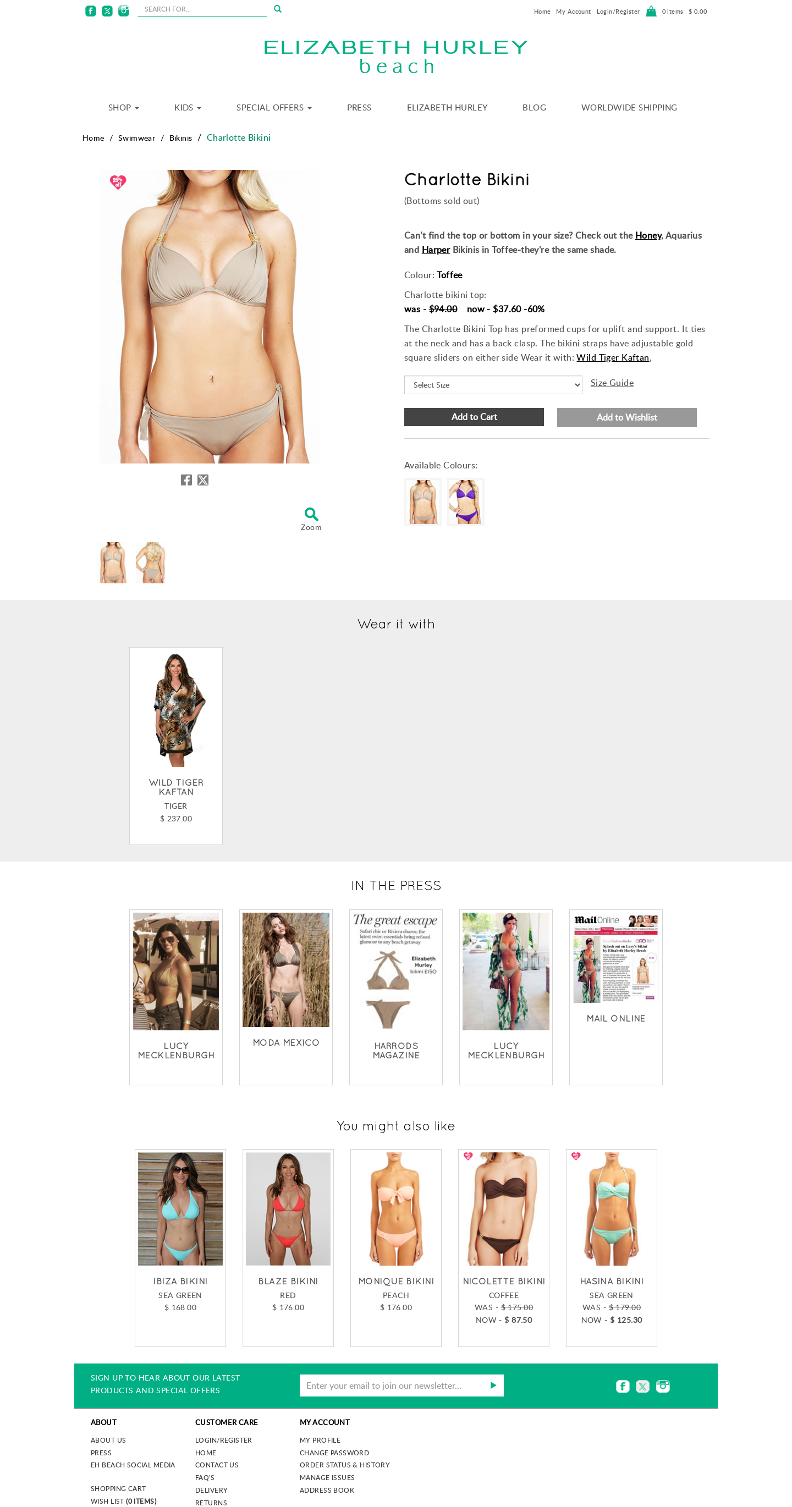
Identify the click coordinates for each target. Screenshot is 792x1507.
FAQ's (205, 1477)
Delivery (211, 1490)
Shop (123, 107)
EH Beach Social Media (133, 1464)
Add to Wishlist (627, 417)
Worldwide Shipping (629, 107)
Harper (436, 250)
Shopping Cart (118, 1488)
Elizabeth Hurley (447, 107)
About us (108, 1440)
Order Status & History (345, 1464)
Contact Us (217, 1464)
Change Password (334, 1452)
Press (359, 107)
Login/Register (618, 11)
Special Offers (274, 107)
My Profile (320, 1440)
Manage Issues (327, 1477)
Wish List (123, 1501)
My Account (573, 11)
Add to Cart (474, 417)
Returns (211, 1502)
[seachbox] (202, 9)
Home (542, 11)
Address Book (327, 1490)
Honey (648, 235)
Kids (187, 107)
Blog (534, 107)
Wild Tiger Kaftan (612, 357)
